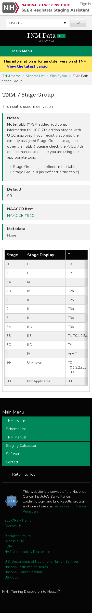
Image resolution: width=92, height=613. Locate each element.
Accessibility (14, 540)
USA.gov (11, 577)
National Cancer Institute (23, 571)
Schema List (35, 75)
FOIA (8, 546)
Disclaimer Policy (17, 535)
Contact (12, 462)
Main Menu (22, 51)
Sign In (85, 4)
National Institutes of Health (26, 566)
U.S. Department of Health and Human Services (41, 561)
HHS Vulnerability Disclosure (27, 551)
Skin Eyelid (58, 75)
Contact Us (13, 525)
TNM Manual (16, 437)
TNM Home (11, 75)
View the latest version (28, 66)
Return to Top (24, 474)
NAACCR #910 (20, 215)
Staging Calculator (21, 445)
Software (14, 453)
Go (78, 23)
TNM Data (46, 36)
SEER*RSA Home (17, 520)
